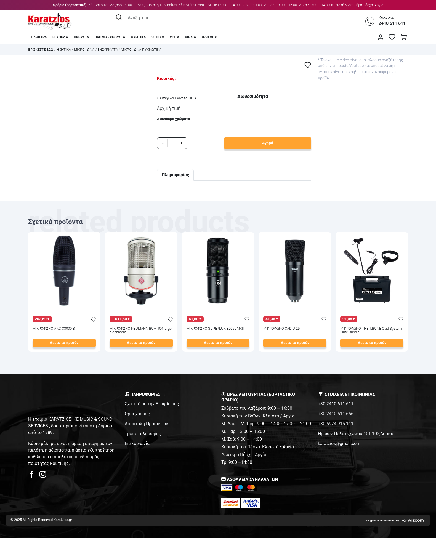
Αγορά (267, 143)
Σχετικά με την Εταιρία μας (152, 403)
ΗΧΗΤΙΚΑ (138, 37)
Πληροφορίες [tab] (175, 174)
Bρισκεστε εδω (41, 49)
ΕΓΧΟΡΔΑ (60, 37)
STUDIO (157, 37)
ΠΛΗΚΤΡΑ (39, 37)
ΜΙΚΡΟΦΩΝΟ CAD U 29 (281, 329)
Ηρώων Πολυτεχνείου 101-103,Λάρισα (356, 433)
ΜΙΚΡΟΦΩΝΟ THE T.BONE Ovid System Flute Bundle (371, 330)
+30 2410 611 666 (335, 413)
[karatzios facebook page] (33, 475)
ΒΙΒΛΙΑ (190, 37)
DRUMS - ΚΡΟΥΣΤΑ (110, 37)
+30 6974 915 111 (335, 423)
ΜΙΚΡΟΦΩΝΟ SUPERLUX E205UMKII (215, 329)
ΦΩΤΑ (174, 37)
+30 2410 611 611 (335, 403)
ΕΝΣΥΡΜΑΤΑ (107, 49)
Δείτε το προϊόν (64, 342)
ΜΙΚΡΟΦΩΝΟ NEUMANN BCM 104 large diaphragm (141, 330)
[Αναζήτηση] (118, 18)
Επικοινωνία (137, 443)
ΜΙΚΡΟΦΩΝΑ (84, 49)
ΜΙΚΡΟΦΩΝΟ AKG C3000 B (54, 329)
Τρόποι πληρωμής (143, 433)
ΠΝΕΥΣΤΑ (81, 37)
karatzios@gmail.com (339, 443)
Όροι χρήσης (137, 413)
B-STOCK (209, 37)
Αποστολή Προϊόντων (146, 423)
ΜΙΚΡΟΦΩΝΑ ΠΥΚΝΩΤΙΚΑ (141, 49)
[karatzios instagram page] (42, 475)
